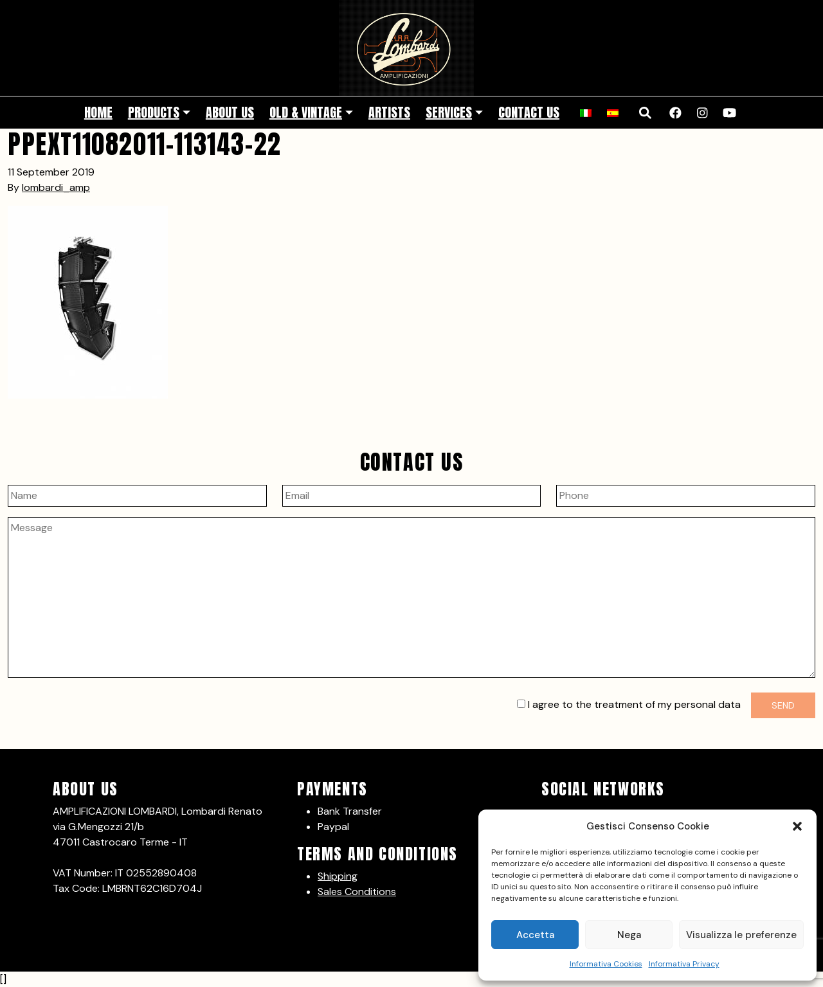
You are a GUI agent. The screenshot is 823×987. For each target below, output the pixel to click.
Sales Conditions (357, 891)
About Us (230, 112)
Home (98, 112)
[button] (797, 826)
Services (449, 112)
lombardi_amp (56, 187)
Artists (389, 112)
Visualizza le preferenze (741, 934)
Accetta (535, 934)
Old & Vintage (305, 112)
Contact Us (528, 112)
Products (153, 112)
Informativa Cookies (606, 964)
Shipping (337, 876)
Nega (629, 934)
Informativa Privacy (684, 964)
